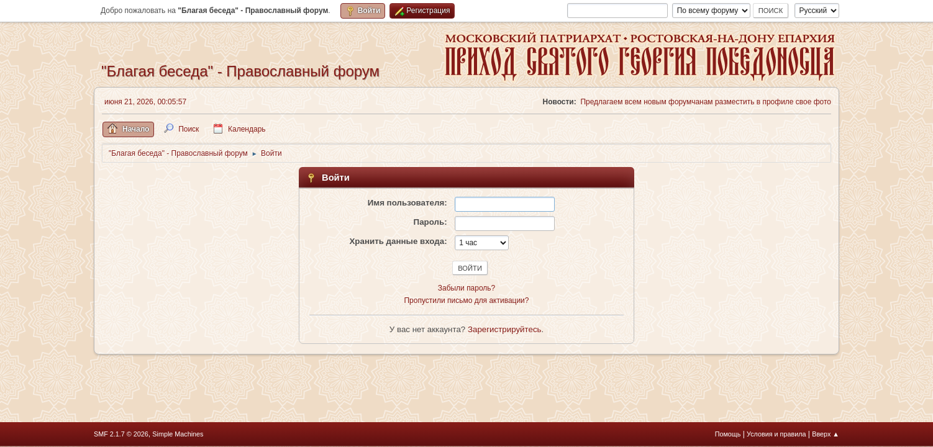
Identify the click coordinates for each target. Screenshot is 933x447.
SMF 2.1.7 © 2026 (121, 434)
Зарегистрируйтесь (505, 329)
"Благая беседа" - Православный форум (240, 71)
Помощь (728, 434)
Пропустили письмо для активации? (466, 300)
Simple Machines (177, 434)
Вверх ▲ (825, 434)
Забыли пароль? (467, 288)
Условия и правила (776, 434)
